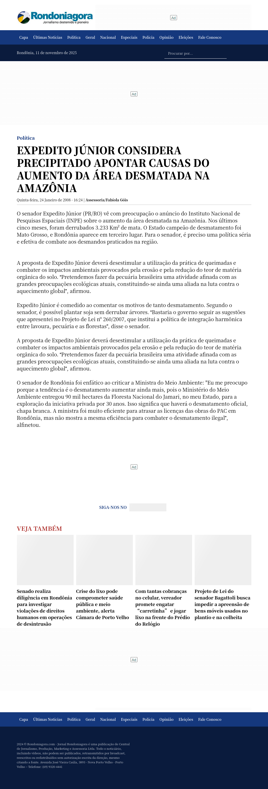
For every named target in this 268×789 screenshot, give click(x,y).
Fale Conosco (209, 37)
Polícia (148, 37)
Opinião (167, 37)
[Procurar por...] (195, 53)
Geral (90, 37)
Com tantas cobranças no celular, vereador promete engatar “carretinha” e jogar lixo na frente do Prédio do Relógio (162, 607)
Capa (23, 37)
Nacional (108, 37)
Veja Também (39, 528)
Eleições (185, 37)
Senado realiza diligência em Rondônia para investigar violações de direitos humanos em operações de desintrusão (44, 607)
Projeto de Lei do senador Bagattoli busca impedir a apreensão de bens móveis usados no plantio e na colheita (223, 604)
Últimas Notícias (47, 37)
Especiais (129, 37)
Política (74, 37)
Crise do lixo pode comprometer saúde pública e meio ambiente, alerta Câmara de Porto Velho (102, 604)
